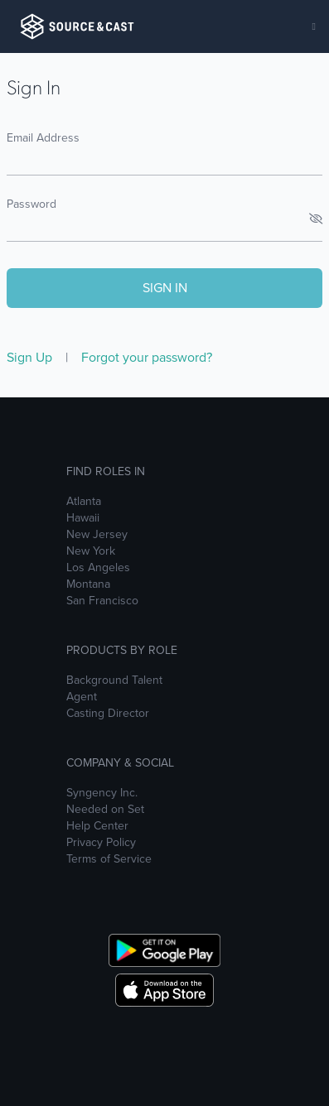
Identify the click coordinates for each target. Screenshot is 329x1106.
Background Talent (114, 680)
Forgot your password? (146, 357)
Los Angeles (98, 568)
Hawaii (82, 518)
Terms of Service (109, 859)
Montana (88, 584)
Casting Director (107, 713)
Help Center (97, 826)
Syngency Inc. (102, 793)
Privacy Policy (101, 842)
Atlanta (83, 501)
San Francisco (102, 601)
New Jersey (97, 535)
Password (31, 204)
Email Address (43, 138)
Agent (81, 697)
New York (90, 551)
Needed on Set (105, 809)
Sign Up (31, 357)
